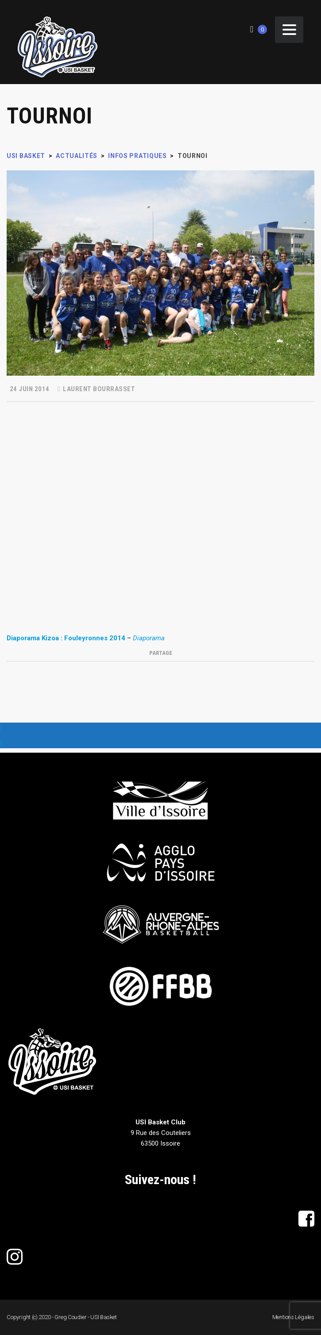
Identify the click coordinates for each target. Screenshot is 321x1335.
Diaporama (149, 638)
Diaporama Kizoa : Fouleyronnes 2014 (66, 638)
